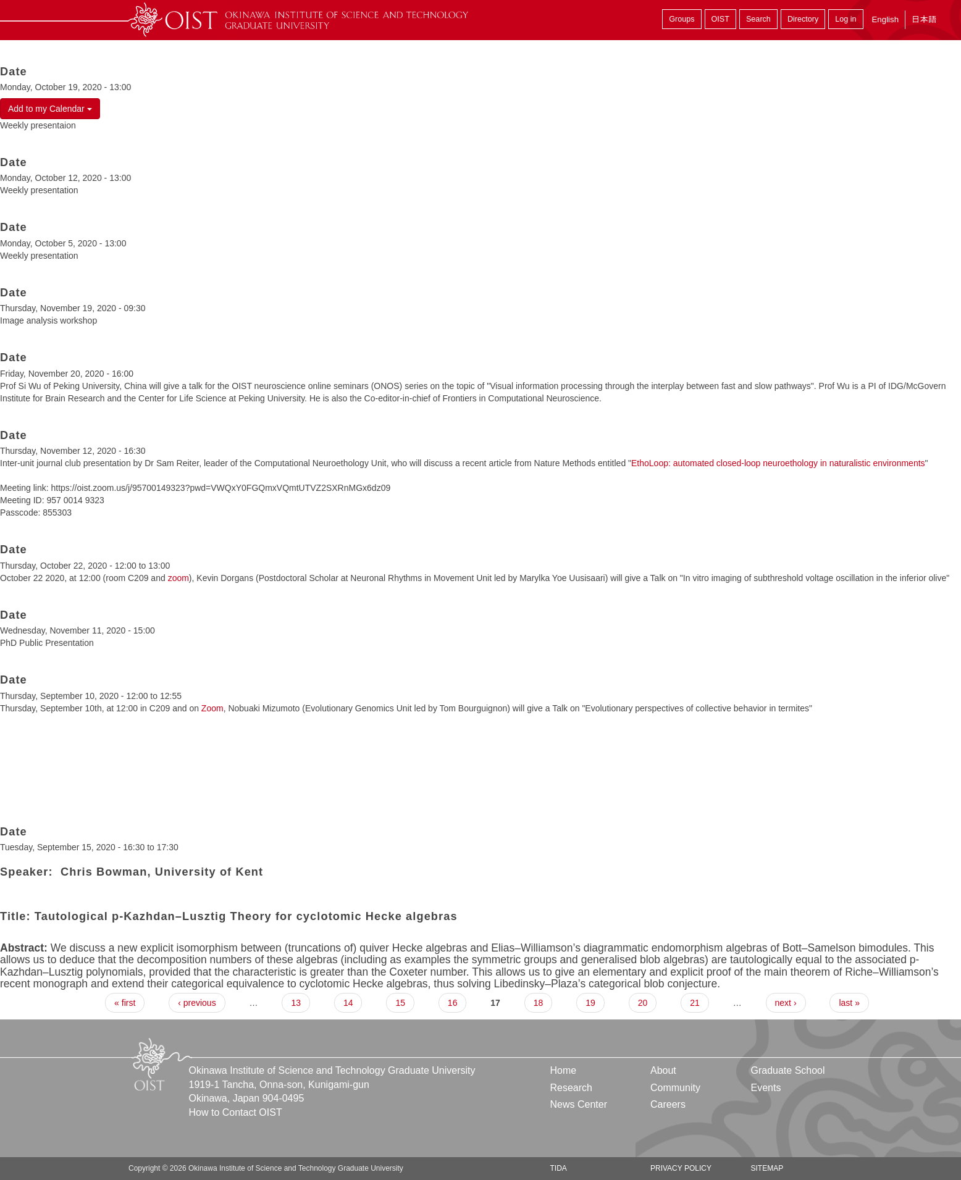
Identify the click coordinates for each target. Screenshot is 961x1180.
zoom (178, 578)
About (663, 1070)
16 (453, 1003)
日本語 (924, 19)
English (885, 19)
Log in (845, 19)
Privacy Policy (680, 1168)
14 (348, 1003)
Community (675, 1087)
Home (563, 1070)
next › (786, 1003)
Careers (668, 1104)
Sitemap (766, 1168)
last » (849, 1003)
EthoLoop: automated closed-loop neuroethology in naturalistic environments (778, 463)
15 (400, 1003)
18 (538, 1003)
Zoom (212, 708)
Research (571, 1087)
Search (758, 19)
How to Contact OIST (235, 1112)
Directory (802, 19)
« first (124, 1003)
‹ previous (197, 1003)
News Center (578, 1104)
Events (765, 1087)
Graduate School (787, 1070)
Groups (681, 19)
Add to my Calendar (50, 109)
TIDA (558, 1168)
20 (643, 1003)
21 (695, 1003)
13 (296, 1003)
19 (590, 1003)
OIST (720, 19)
